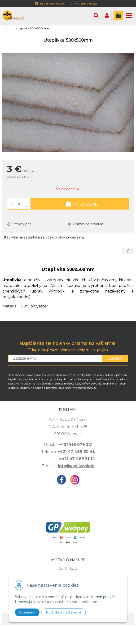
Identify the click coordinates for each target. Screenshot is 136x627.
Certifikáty (68, 568)
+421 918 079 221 (85, 3)
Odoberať (115, 358)
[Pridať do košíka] (80, 204)
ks (18, 204)
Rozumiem (27, 612)
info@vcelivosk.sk (52, 3)
